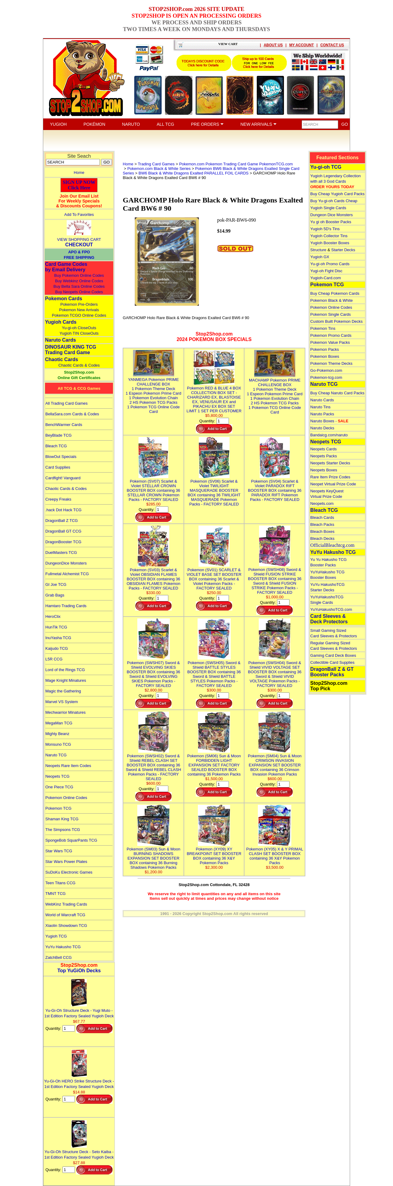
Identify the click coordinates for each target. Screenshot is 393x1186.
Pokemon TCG (58, 808)
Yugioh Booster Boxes (329, 243)
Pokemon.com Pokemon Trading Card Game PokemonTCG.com (236, 164)
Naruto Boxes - (329, 421)
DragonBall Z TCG (61, 520)
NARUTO (131, 124)
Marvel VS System (61, 701)
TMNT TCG (55, 893)
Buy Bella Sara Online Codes (78, 286)
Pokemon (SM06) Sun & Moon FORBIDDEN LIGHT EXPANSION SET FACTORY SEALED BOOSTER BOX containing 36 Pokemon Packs (214, 762)
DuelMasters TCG (61, 552)
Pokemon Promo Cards (330, 335)
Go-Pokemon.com (326, 370)
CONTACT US (332, 45)
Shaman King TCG (62, 819)
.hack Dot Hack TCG (63, 510)
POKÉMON (94, 124)
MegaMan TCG (58, 723)
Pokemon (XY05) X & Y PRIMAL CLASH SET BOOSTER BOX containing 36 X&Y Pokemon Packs (274, 853)
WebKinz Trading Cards (66, 904)
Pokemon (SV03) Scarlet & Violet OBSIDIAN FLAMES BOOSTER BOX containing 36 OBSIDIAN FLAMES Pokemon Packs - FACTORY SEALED (153, 576)
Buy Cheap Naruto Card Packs (337, 393)
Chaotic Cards (61, 359)
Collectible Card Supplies (332, 662)
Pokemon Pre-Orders (79, 304)
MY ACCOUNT (301, 45)
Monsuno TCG (58, 744)
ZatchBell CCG (58, 957)
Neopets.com (322, 503)
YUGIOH (58, 124)
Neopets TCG (57, 776)
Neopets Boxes (323, 470)
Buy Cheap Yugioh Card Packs (337, 194)
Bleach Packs (322, 524)
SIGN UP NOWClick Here (79, 185)
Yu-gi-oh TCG (325, 167)
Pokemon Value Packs (330, 342)
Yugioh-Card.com (325, 278)
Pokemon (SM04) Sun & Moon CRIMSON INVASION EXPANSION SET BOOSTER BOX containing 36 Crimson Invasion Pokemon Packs (274, 762)
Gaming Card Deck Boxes (333, 655)
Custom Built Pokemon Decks (336, 321)
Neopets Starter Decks (330, 463)
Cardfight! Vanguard (62, 478)
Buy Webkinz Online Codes (79, 281)
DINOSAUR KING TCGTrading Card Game (70, 349)
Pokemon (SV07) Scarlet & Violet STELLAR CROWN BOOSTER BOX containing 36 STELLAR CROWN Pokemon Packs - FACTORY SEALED (153, 488)
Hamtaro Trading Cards (65, 606)
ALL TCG (165, 124)
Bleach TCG (56, 446)
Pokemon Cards (63, 298)
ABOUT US (273, 45)
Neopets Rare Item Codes (68, 765)
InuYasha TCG (58, 637)
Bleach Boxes (322, 531)
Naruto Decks (322, 428)
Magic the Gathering (63, 691)
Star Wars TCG (58, 851)
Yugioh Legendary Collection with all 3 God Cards (335, 181)
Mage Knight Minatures (65, 680)
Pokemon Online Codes (66, 797)
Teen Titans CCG (60, 883)
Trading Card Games (156, 164)
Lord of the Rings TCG (65, 669)
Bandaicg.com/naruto (329, 435)
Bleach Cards (322, 517)
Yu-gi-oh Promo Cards (329, 264)
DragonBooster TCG (63, 542)
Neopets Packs (323, 456)
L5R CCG (53, 659)
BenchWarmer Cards (63, 424)
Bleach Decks (322, 538)
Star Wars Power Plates (66, 861)
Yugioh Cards (60, 322)
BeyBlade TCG (58, 435)
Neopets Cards (323, 449)
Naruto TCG (56, 755)
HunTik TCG (56, 627)
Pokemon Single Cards (330, 314)
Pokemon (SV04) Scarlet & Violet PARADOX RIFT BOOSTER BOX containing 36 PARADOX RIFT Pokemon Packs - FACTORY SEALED (275, 488)
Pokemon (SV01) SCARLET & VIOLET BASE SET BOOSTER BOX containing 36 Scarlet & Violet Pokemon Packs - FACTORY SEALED (214, 576)
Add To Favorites (79, 214)
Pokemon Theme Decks (331, 363)
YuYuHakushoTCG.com (331, 609)
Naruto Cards (60, 340)
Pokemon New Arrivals (79, 310)
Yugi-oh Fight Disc (326, 271)
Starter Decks (343, 250)
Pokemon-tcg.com (326, 377)
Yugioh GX (319, 257)
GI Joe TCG (55, 584)
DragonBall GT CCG (63, 531)
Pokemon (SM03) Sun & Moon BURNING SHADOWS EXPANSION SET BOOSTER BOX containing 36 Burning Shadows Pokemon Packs (153, 856)
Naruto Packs (322, 414)
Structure (318, 250)
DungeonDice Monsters (66, 563)
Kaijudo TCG (56, 648)
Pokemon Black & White (331, 300)
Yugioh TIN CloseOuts (78, 333)
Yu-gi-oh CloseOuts (79, 328)
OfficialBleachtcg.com (332, 545)
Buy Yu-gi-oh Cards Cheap (333, 201)
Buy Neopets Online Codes (79, 292)
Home (79, 172)
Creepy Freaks (58, 499)
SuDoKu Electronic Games (69, 872)
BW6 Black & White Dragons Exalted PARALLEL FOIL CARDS (194, 173)
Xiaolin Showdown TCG (66, 925)
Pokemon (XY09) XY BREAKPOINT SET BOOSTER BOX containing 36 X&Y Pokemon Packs (214, 853)
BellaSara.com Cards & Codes (72, 414)
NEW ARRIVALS (258, 124)
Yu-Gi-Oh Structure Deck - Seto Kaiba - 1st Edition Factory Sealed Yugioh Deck (79, 1152)
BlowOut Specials (60, 456)
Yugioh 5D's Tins (324, 229)
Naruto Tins (320, 407)
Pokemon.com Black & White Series (159, 168)
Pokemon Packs (324, 349)
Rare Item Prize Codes (330, 477)
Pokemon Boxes (324, 356)
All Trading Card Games (66, 403)
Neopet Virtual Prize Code (333, 484)
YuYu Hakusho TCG (63, 947)
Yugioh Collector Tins (328, 236)
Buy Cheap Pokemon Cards (334, 293)
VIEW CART (228, 44)
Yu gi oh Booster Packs (330, 222)
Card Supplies (57, 467)
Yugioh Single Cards (328, 208)
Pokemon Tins (322, 328)
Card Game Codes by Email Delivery (66, 267)
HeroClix (53, 616)
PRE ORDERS (207, 124)
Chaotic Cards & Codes (79, 365)
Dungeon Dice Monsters (331, 215)
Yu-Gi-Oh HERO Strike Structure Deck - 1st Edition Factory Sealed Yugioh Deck (79, 1081)
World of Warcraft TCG (65, 915)
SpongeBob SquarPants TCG (71, 840)
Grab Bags (54, 595)
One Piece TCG (59, 787)
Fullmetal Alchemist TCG (67, 574)
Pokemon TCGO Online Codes (79, 315)
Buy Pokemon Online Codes (79, 275)
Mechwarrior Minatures (65, 712)
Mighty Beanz (57, 733)
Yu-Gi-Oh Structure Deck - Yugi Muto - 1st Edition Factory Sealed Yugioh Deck (79, 1010)
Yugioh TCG (56, 936)
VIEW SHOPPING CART (79, 239)
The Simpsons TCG (62, 829)
